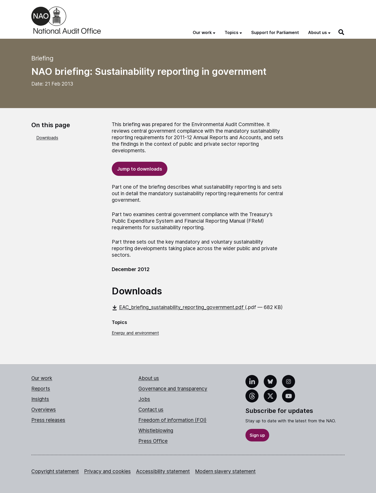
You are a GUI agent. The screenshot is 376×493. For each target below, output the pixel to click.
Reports (40, 389)
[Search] (341, 32)
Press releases (48, 420)
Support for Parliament (275, 32)
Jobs (144, 399)
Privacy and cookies (107, 471)
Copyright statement (55, 471)
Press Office (153, 441)
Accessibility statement (163, 471)
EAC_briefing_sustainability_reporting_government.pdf (178, 307)
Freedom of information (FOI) (172, 420)
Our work (41, 378)
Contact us (150, 410)
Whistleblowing (155, 431)
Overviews (43, 410)
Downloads (47, 137)
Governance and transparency (172, 389)
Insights (40, 399)
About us (148, 378)
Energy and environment (135, 332)
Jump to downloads (139, 169)
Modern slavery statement (225, 471)
